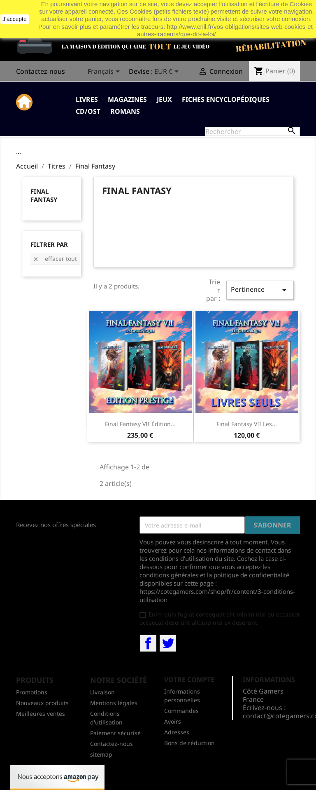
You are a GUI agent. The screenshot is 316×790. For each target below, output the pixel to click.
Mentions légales (113, 703)
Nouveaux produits (42, 703)
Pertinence (260, 290)
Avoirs (172, 721)
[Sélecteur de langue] (105, 72)
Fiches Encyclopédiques (226, 99)
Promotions (31, 692)
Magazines (127, 99)
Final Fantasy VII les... (246, 424)
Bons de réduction (189, 743)
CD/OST (88, 111)
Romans (125, 111)
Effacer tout (55, 259)
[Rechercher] (252, 131)
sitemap (101, 754)
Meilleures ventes (40, 713)
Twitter (168, 643)
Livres (87, 99)
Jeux (164, 99)
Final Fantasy (43, 195)
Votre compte (189, 679)
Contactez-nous (40, 71)
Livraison (102, 692)
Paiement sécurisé (115, 733)
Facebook (148, 643)
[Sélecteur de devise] (167, 72)
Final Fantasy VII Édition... (140, 424)
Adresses (176, 732)
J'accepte (14, 19)
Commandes (181, 711)
